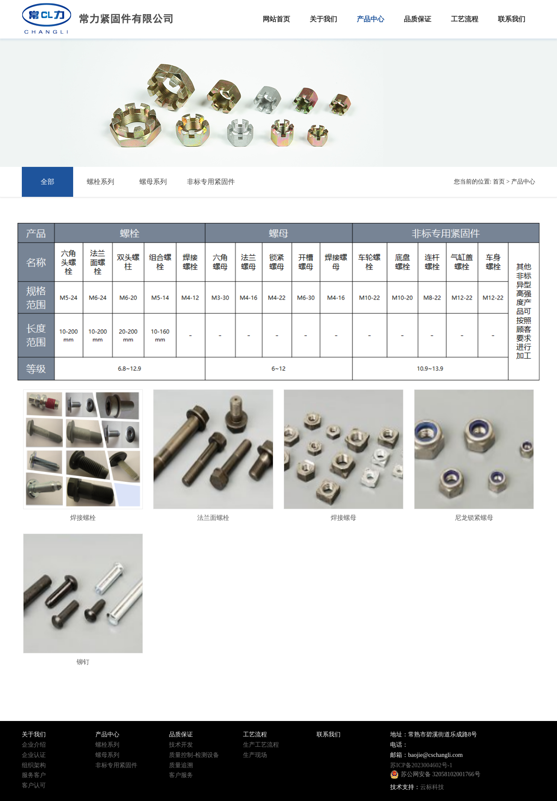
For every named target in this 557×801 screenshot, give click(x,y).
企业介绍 (34, 745)
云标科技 (432, 787)
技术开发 (181, 745)
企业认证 (34, 755)
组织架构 (34, 765)
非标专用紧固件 (211, 181)
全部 (47, 181)
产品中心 (523, 181)
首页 (499, 181)
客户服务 (181, 775)
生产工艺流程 (261, 745)
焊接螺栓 (83, 517)
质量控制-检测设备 (194, 755)
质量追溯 (181, 765)
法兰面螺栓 (213, 517)
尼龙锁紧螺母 (474, 517)
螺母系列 (153, 181)
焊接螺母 (343, 517)
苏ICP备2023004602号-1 (421, 765)
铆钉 (83, 661)
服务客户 (34, 775)
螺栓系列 (100, 181)
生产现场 (255, 755)
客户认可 (34, 785)
